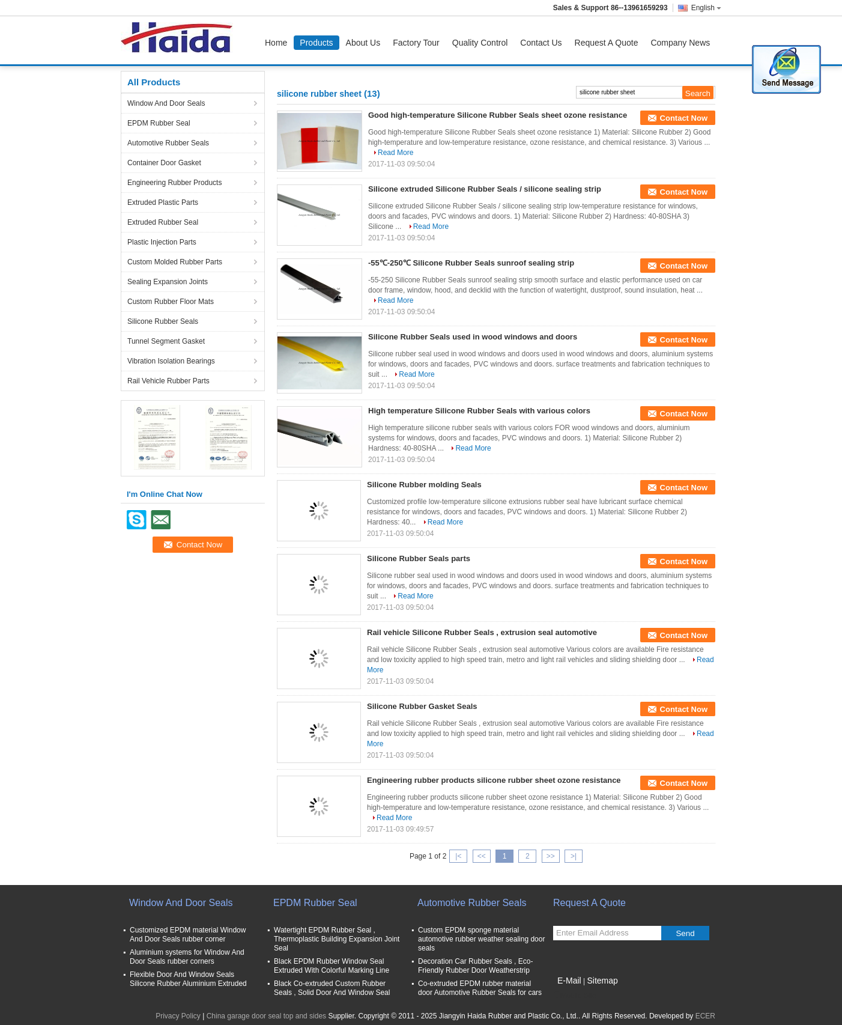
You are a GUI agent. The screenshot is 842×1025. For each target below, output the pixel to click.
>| (574, 856)
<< (481, 856)
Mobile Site (574, 995)
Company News (680, 42)
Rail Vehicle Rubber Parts (168, 381)
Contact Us (541, 42)
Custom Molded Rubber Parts (174, 262)
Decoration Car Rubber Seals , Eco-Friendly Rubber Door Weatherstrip (475, 966)
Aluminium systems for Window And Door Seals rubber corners (187, 957)
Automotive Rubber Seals (168, 143)
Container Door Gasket (164, 163)
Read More (395, 152)
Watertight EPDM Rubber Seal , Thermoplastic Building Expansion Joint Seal (336, 939)
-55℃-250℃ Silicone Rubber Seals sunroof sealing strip (471, 262)
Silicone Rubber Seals (162, 321)
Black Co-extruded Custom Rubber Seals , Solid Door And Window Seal (332, 988)
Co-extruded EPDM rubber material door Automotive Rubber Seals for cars (480, 988)
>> (551, 856)
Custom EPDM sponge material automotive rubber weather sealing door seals (481, 939)
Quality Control (480, 42)
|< (458, 856)
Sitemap (602, 980)
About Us (363, 42)
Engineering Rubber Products (174, 182)
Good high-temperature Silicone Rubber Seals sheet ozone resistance (497, 115)
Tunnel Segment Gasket (166, 341)
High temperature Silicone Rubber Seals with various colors (479, 410)
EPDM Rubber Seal (158, 123)
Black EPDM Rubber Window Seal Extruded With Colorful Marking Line (331, 966)
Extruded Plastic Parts (162, 202)
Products (316, 42)
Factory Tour (416, 42)
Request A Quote (606, 42)
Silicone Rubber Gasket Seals (422, 706)
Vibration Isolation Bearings (171, 361)
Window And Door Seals (166, 103)
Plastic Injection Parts (161, 242)
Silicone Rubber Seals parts (418, 558)
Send (685, 933)
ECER (705, 1016)
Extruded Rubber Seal (162, 222)
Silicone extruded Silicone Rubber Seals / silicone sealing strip (484, 188)
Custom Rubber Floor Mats (170, 301)
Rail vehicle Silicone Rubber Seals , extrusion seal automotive (482, 632)
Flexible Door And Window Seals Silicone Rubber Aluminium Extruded (188, 979)
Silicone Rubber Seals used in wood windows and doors (472, 336)
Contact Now (683, 118)
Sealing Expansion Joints (167, 282)
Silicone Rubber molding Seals (424, 484)
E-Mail (569, 980)
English (706, 8)
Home (276, 42)
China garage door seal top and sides (266, 1016)
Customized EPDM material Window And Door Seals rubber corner (188, 934)
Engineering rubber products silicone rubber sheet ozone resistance (494, 780)
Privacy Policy (178, 1016)
